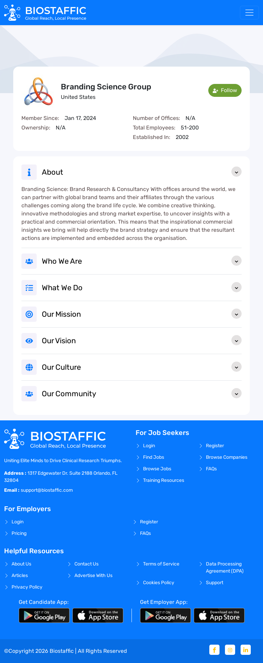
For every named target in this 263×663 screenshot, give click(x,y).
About (142, 172)
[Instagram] (230, 650)
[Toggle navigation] (249, 12)
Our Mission (142, 314)
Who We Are (142, 261)
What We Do (142, 287)
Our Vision (142, 340)
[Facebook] (214, 650)
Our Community (142, 393)
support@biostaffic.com (47, 490)
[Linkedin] (246, 650)
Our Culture (142, 367)
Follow (225, 90)
